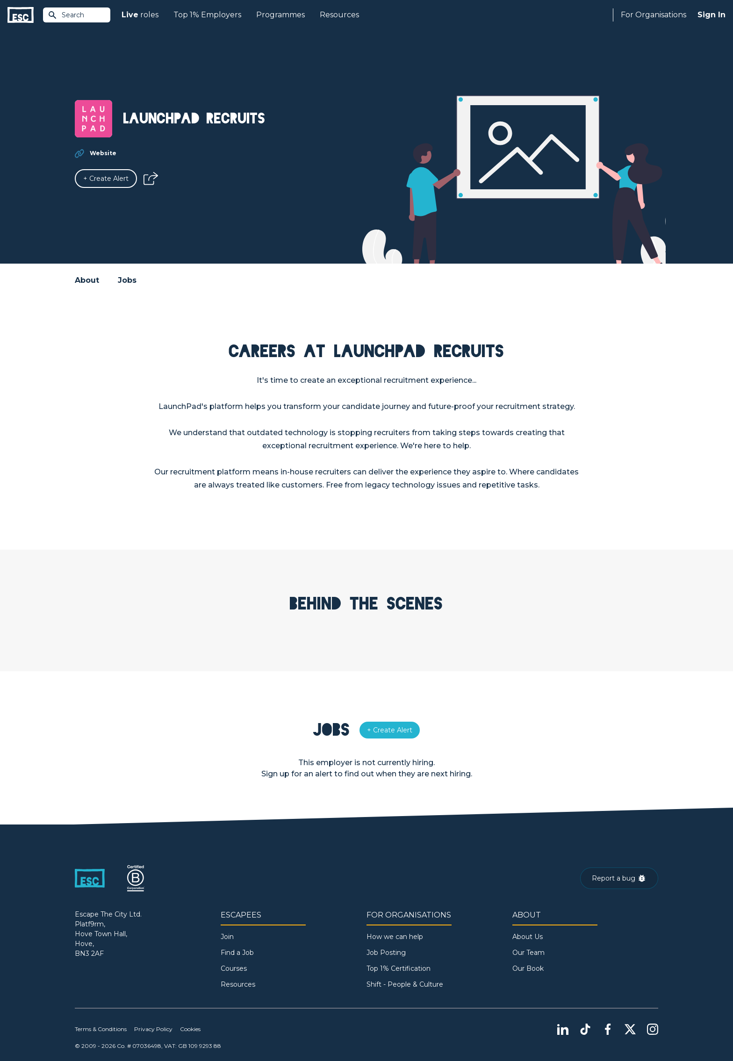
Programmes (280, 14)
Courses (234, 968)
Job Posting (386, 952)
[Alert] (106, 178)
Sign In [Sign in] (711, 14)
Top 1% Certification (398, 968)
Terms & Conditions (101, 1028)
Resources (339, 14)
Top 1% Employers (207, 14)
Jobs (127, 280)
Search (66, 15)
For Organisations (653, 14)
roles (140, 15)
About (87, 280)
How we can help (394, 936)
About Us (527, 936)
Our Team (528, 952)
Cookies (190, 1028)
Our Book (528, 968)
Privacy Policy (153, 1028)
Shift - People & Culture (404, 984)
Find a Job (237, 952)
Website (103, 153)
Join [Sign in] (227, 936)
